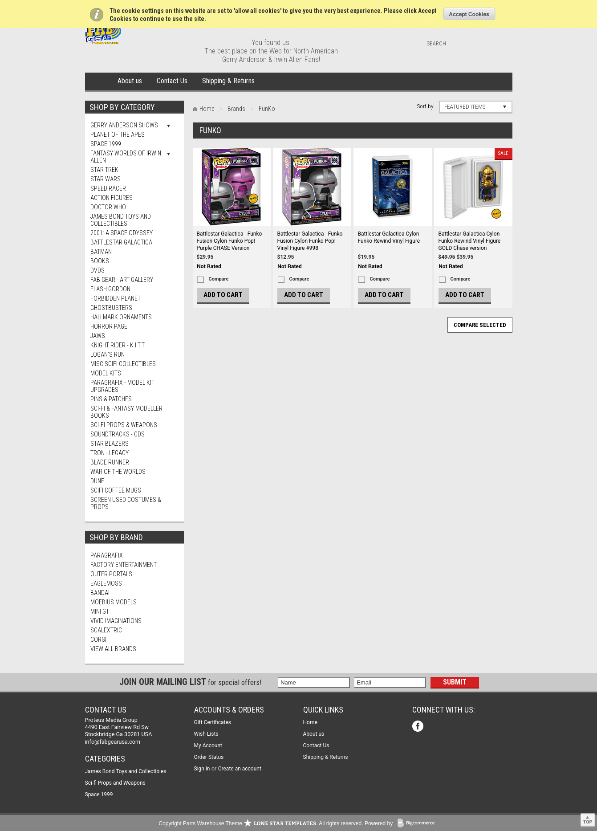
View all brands (113, 648)
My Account (208, 745)
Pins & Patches (111, 399)
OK (469, 14)
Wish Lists (206, 734)
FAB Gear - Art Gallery (121, 279)
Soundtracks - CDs (117, 434)
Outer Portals (111, 574)
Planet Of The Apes (117, 134)
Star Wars (105, 179)
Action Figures (111, 197)
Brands (236, 108)
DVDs (97, 270)
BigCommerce (418, 824)
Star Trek (104, 169)
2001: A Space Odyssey (121, 232)
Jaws (97, 335)
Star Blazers (109, 443)
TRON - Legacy (109, 452)
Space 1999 (105, 143)
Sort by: (426, 106)
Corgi (98, 639)
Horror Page (108, 326)
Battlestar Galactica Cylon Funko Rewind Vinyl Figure (389, 237)
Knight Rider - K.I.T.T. (118, 345)
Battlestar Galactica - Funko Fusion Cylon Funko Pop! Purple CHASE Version (229, 241)
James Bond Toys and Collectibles (120, 220)
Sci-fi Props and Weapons (115, 783)
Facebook (418, 727)
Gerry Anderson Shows (124, 125)
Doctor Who (108, 207)
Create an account (239, 769)
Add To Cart (223, 295)
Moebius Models (113, 602)
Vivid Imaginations (116, 620)
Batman (101, 251)
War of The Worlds (118, 471)
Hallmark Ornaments (121, 317)
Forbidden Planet (115, 298)
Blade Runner (109, 462)
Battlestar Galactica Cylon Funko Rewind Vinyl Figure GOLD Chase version (470, 241)
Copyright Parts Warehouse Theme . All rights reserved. (260, 823)
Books (99, 261)
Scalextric (106, 630)
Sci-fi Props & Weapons (123, 424)
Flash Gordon (110, 289)
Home (99, 81)
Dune (97, 481)
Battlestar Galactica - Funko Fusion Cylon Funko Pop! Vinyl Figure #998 (310, 241)
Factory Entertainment (123, 564)
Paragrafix (106, 555)
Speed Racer (108, 188)
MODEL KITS (105, 373)
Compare (219, 279)
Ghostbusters (111, 307)
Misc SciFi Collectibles (123, 363)
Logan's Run (107, 354)
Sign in (202, 769)
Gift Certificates (212, 722)
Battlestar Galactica (121, 242)
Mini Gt (99, 611)
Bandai (100, 592)
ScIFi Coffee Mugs (115, 490)
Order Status (209, 757)
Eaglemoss (106, 583)
